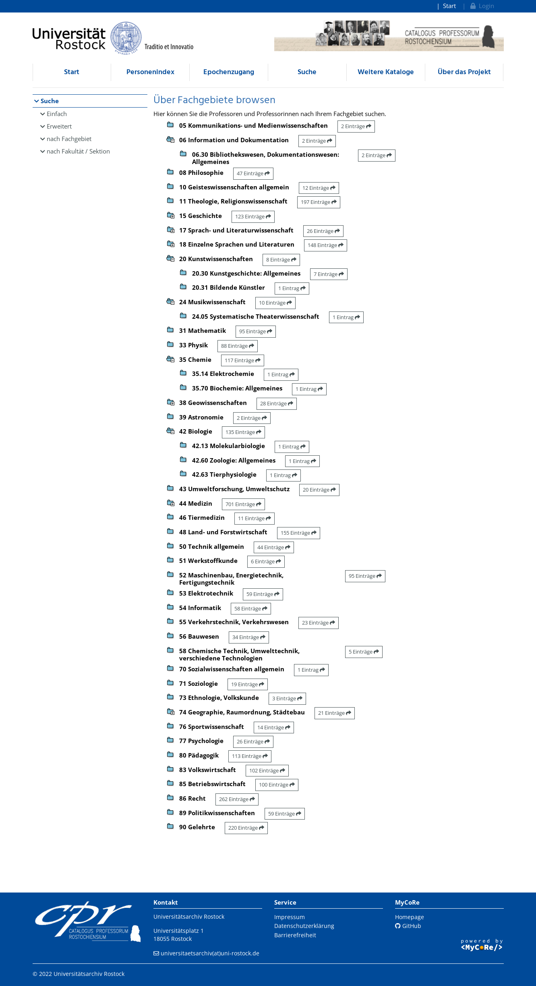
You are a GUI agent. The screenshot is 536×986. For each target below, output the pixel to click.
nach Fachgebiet (69, 139)
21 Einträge (334, 712)
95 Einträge (255, 331)
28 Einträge (276, 403)
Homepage (409, 917)
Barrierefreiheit (295, 935)
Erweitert (59, 126)
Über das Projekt (464, 72)
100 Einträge (277, 784)
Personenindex (150, 72)
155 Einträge (299, 532)
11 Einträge (254, 518)
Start (449, 6)
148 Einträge (326, 245)
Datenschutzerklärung (304, 926)
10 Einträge (275, 302)
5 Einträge (364, 651)
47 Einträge (253, 173)
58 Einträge (250, 608)
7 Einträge (329, 274)
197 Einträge (319, 202)
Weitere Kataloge (386, 72)
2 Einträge (356, 126)
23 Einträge (318, 622)
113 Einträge (250, 756)
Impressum (289, 917)
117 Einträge (243, 360)
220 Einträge (246, 827)
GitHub (408, 926)
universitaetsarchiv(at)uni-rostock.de (210, 953)
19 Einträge (247, 684)
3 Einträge (287, 698)
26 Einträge (323, 231)
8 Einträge (281, 259)
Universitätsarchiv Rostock (188, 916)
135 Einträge (243, 432)
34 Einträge (248, 637)
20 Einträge (319, 489)
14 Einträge (273, 727)
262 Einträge (237, 799)
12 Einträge (318, 187)
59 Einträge (262, 594)
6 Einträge (266, 561)
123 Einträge (253, 216)
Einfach (57, 114)
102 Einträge (267, 770)
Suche (307, 72)
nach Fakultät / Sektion (78, 151)
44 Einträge (273, 547)
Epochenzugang (228, 72)
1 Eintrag (292, 288)
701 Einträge (243, 504)
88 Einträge (237, 345)
